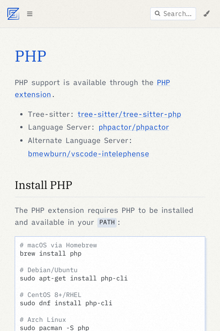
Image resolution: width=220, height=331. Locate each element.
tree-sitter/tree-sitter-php (129, 114)
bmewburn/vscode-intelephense (88, 154)
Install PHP (44, 184)
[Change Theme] (206, 13)
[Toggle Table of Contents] (29, 13)
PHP (30, 56)
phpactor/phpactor (133, 127)
